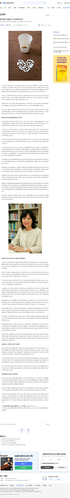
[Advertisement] (25, 417)
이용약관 (12, 485)
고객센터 (44, 485)
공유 (44, 25)
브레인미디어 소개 (3, 485)
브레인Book (40, 7)
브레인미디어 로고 (8, 3)
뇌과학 (14, 7)
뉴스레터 (58, 7)
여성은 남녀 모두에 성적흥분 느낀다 (60, 35)
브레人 (9, 7)
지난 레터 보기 (61, 467)
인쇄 (39, 25)
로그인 (60, 3)
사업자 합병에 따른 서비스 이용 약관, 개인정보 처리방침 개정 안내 (15, 480)
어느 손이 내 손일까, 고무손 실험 (60, 47)
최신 (1, 7)
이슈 (5, 7)
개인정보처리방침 (19, 485)
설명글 (59, 32)
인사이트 (34, 7)
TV (48, 7)
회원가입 (68, 3)
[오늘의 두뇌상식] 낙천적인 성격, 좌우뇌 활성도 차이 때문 (13, 444)
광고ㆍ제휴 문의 (29, 485)
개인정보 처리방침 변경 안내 (8, 478)
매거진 (53, 7)
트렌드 (28, 7)
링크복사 (42, 25)
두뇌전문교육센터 (66, 7)
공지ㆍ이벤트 (37, 485)
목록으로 (47, 15)
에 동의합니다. (51, 463)
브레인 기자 (8, 25)
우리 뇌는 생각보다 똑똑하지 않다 (8, 441)
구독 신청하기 (47, 467)
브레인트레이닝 (22, 7)
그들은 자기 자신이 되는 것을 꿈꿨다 (9, 442)
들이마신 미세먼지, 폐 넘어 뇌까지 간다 (61, 38)
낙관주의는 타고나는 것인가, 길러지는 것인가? (11, 439)
